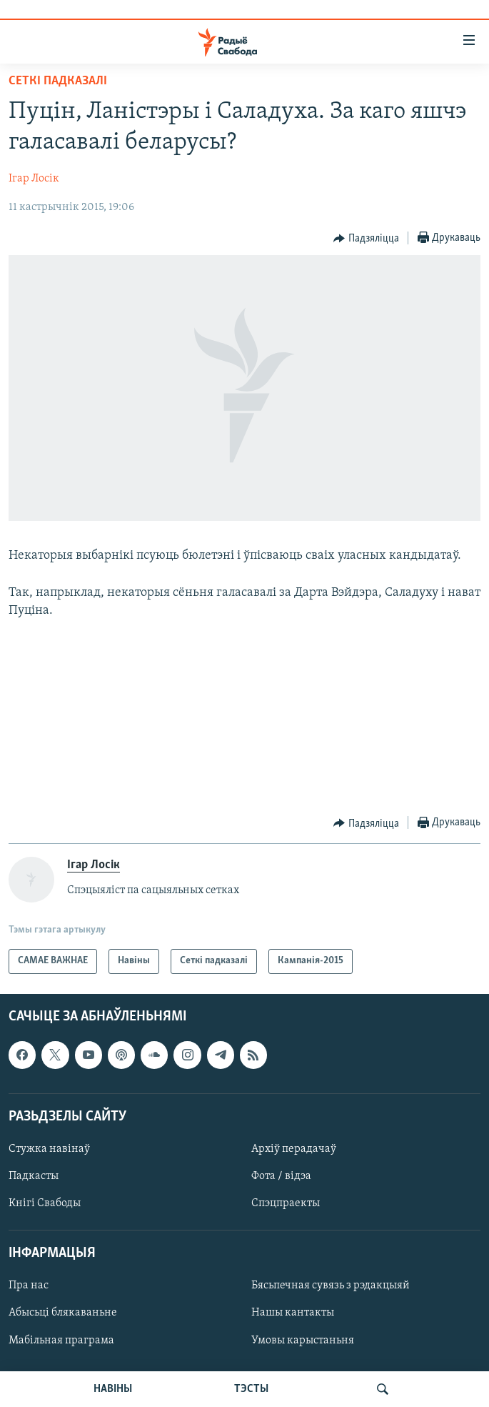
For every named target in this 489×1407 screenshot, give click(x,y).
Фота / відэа (281, 1176)
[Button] (366, 239)
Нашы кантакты (292, 1312)
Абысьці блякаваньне (63, 1312)
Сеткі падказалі (58, 81)
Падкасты (34, 1176)
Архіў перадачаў (293, 1149)
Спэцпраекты (285, 1203)
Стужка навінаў (49, 1149)
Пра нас (29, 1285)
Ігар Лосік (34, 178)
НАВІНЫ (113, 1389)
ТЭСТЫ (251, 1389)
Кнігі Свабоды (45, 1203)
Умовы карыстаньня (302, 1340)
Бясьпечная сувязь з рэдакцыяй (330, 1285)
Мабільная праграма (61, 1340)
